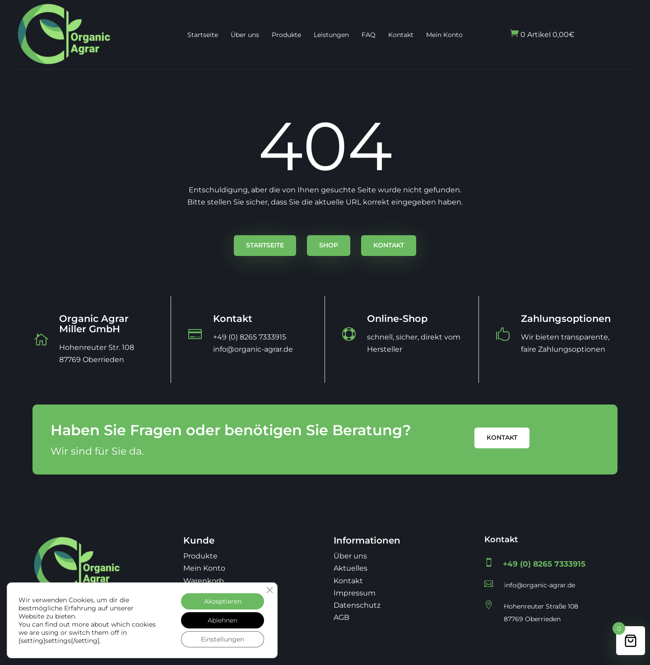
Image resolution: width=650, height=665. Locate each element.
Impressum (355, 593)
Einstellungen (222, 639)
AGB (341, 617)
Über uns (245, 35)
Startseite (202, 35)
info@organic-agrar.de (539, 585)
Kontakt (400, 35)
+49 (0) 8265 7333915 (544, 563)
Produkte (286, 35)
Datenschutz (357, 605)
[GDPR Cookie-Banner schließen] (269, 590)
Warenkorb (203, 581)
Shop (328, 245)
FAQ (369, 35)
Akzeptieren (222, 601)
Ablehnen (222, 620)
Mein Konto (444, 35)
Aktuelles (350, 568)
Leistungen (331, 35)
